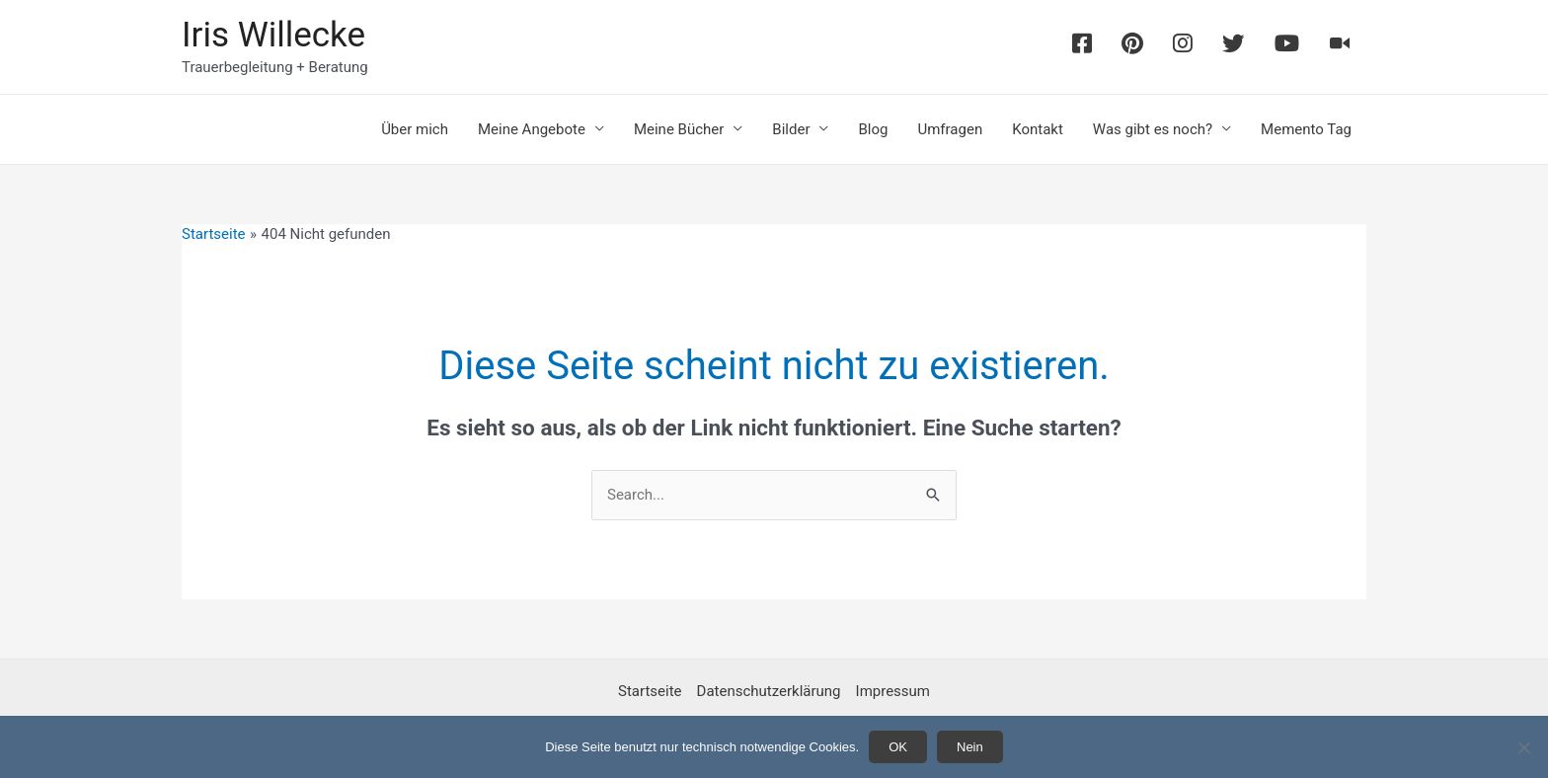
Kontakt (1037, 129)
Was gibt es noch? (1152, 129)
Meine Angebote (531, 129)
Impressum (893, 691)
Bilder (791, 129)
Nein (970, 746)
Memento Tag (1306, 129)
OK (898, 746)
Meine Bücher (679, 129)
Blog (873, 129)
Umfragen (949, 129)
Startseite (650, 691)
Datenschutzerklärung (769, 691)
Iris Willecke (273, 35)
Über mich (414, 129)
